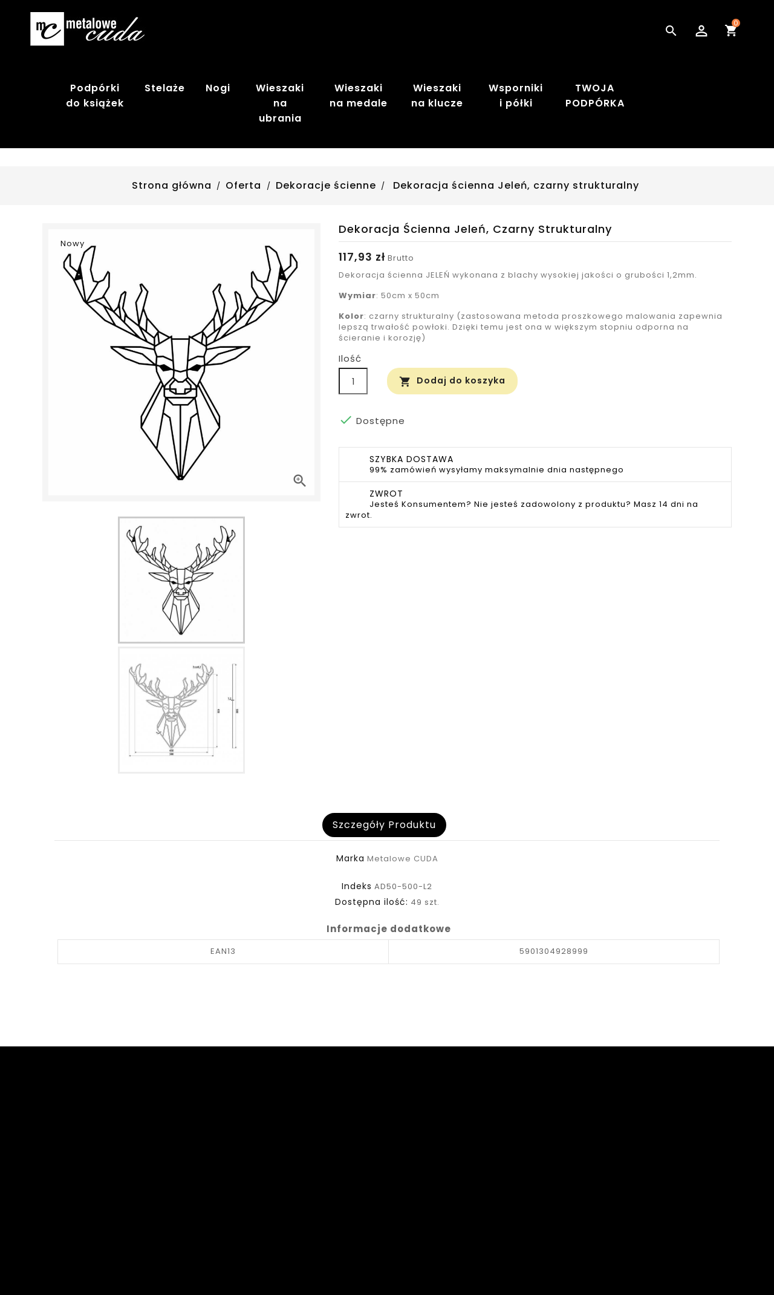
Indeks (357, 886)
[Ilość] (353, 381)
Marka (350, 858)
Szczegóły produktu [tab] (384, 825)
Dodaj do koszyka (452, 380)
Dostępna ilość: (371, 901)
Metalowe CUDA (402, 858)
